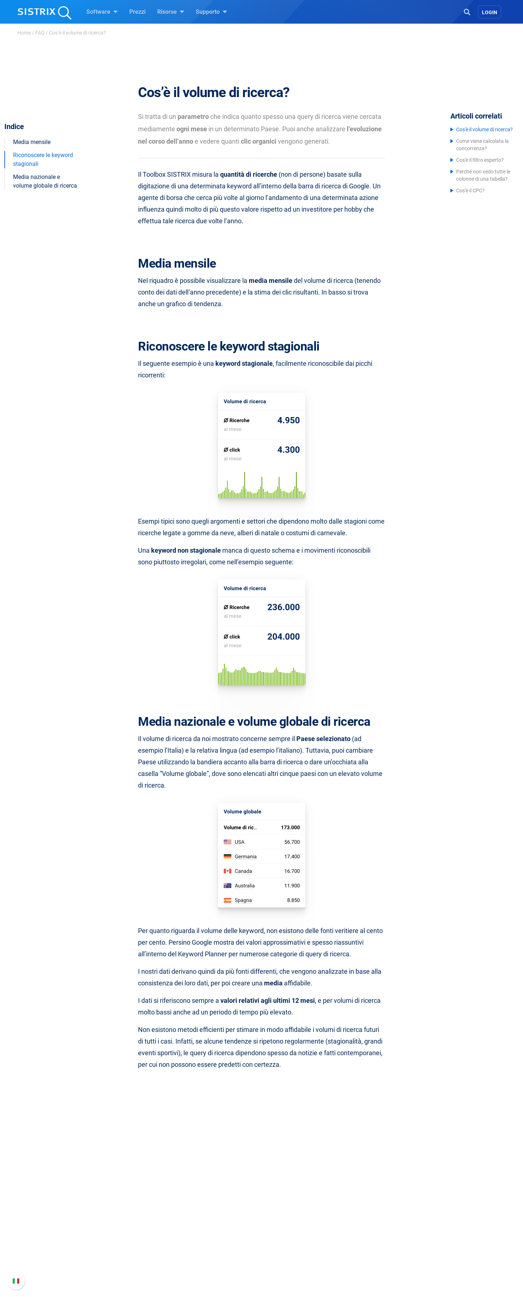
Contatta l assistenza (381, 1250)
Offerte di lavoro (124, 1222)
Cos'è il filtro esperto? (480, 160)
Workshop (283, 1218)
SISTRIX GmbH (125, 1193)
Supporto (211, 11)
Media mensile (31, 131)
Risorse (170, 11)
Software (102, 11)
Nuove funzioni (373, 1227)
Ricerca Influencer (209, 1241)
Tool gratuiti (285, 1253)
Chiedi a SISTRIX (291, 1206)
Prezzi (137, 11)
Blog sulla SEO (289, 1241)
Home (24, 33)
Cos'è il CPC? (470, 190)
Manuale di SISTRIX (379, 1211)
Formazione (130, 1238)
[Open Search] (467, 11)
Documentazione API (381, 1238)
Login (489, 12)
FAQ (40, 33)
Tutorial (280, 1264)
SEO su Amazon (207, 1229)
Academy (282, 1229)
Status (362, 1261)
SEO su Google (206, 1218)
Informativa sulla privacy (135, 1250)
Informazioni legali (127, 1261)
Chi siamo (116, 1206)
